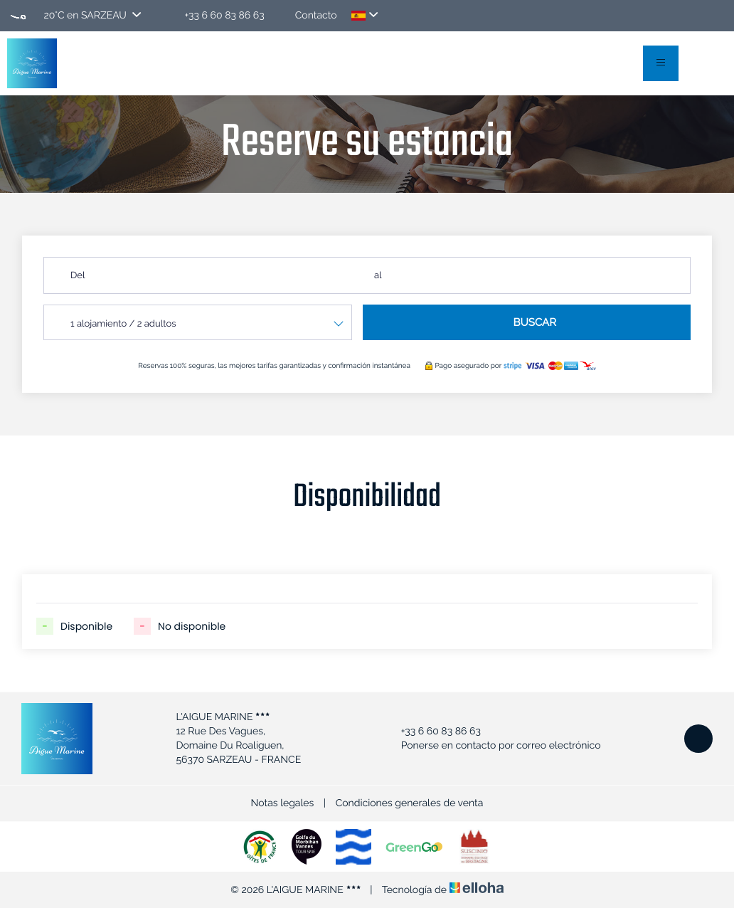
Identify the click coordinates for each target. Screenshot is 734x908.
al (378, 275)
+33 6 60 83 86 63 (433, 731)
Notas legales (282, 803)
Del (77, 275)
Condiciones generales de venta (410, 803)
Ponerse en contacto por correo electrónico (493, 745)
